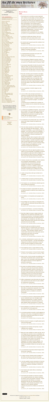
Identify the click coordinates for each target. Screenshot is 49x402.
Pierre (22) (6, 61)
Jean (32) (5, 72)
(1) (4, 73)
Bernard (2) (6, 57)
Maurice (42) (6, 83)
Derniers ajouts (6, 116)
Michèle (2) (6, 60)
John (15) (5, 84)
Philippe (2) (5, 71)
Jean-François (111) (7, 93)
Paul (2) (5, 81)
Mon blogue (9, 124)
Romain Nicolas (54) (8, 86)
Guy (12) (6, 21)
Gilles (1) (5, 52)
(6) (4, 92)
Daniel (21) (5, 44)
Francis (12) (7, 24)
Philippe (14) (6, 50)
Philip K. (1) (5, 69)
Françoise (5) (6, 77)
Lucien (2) (5, 91)
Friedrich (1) (7, 102)
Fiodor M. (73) (7, 79)
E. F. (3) (6, 39)
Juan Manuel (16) (7, 42)
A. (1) (5, 46)
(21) (5, 34)
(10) (4, 53)
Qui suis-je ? (28, 5)
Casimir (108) (7, 49)
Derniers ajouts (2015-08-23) (12, 5)
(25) (7, 37)
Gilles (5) (5, 35)
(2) (4, 40)
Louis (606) (5, 96)
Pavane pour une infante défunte (29, 395)
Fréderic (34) (6, 25)
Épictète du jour (6, 119)
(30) (5, 55)
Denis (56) (6, 70)
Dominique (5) (6, 80)
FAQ (33, 5)
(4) (4, 22)
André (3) (5, 67)
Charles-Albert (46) (8, 56)
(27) (5, 54)
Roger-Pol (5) (6, 82)
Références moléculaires (15, 7)
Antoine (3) (6, 59)
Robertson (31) (6, 30)
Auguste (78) (6, 66)
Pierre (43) (6, 87)
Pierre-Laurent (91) (8, 33)
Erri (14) (5, 41)
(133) (7, 43)
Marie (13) (6, 64)
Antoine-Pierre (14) (8, 101)
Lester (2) (5, 45)
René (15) (5, 90)
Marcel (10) (5, 88)
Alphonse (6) (6, 29)
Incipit (9, 123)
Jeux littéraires (5, 7)
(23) (5, 95)
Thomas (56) (7, 36)
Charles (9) (6, 28)
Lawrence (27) (6, 100)
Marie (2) (6, 26)
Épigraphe (9, 122)
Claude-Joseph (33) (7, 75)
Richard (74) (6, 32)
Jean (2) (4, 51)
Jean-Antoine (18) (8, 85)
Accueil (3, 5)
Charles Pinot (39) (7, 94)
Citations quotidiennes (7, 117)
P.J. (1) (4, 31)
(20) (5, 23)
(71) (5, 63)
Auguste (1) (6, 76)
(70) (5, 65)
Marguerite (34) (6, 98)
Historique (22, 5)
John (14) (5, 74)
